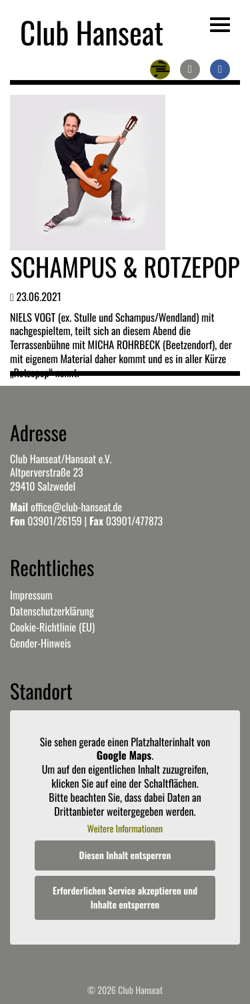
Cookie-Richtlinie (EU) (52, 627)
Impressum (31, 595)
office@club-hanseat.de (76, 507)
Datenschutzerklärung (52, 611)
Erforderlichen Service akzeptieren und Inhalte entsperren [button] (125, 898)
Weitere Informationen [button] (125, 830)
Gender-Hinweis (40, 643)
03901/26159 (54, 521)
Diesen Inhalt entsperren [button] (125, 855)
